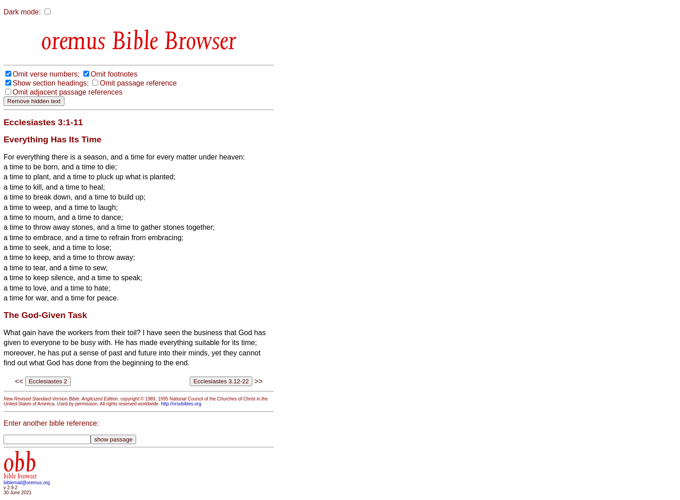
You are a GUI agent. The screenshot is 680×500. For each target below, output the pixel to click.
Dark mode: (22, 12)
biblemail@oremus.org (27, 482)
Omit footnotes (114, 74)
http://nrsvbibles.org (181, 403)
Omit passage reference (138, 83)
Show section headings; (51, 83)
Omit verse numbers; (46, 74)
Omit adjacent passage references (68, 92)
